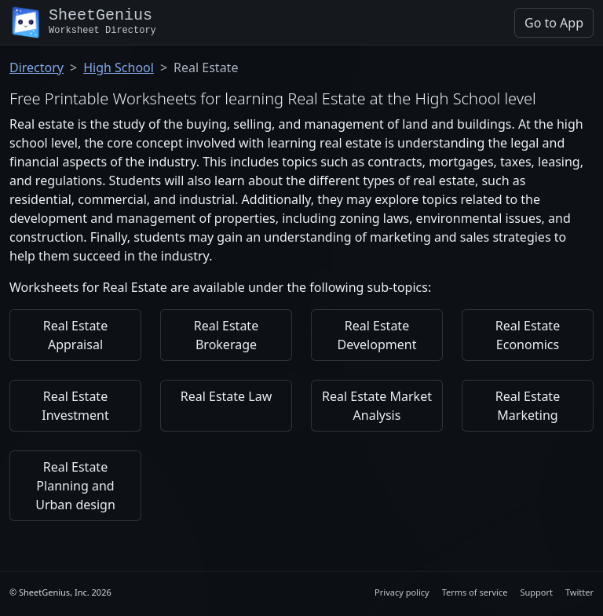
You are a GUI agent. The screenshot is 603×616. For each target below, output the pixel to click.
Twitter (579, 592)
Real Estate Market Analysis (377, 406)
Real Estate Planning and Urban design (75, 485)
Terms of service (475, 592)
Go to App (553, 22)
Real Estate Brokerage (226, 335)
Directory (36, 67)
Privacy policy (402, 592)
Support (536, 592)
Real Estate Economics (527, 335)
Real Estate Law (226, 396)
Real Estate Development (377, 335)
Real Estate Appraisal (75, 335)
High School (118, 67)
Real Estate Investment (75, 406)
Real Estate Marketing (527, 406)
